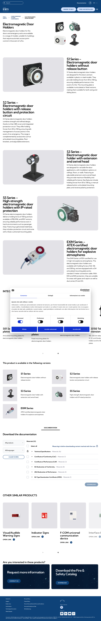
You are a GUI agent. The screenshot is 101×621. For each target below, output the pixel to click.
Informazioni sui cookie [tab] (77, 295)
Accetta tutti (77, 329)
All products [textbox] (9, 443)
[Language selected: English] (95, 3)
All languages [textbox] (9, 450)
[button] (81, 2)
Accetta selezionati (50, 329)
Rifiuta (24, 329)
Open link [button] (9, 539)
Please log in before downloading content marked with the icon (75, 446)
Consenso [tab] (23, 295)
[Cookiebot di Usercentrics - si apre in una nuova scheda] (81, 290)
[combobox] (13, 2)
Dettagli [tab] (50, 295)
